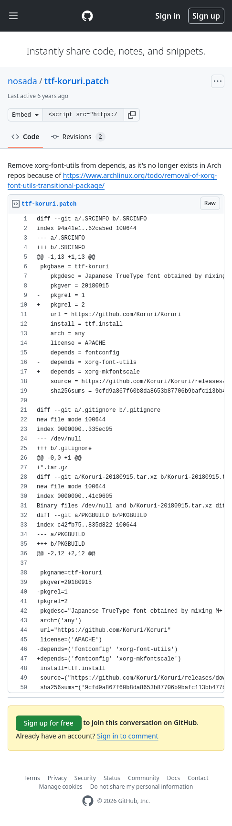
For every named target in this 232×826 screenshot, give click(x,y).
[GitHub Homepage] (88, 801)
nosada (22, 81)
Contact (198, 778)
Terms (31, 778)
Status (112, 778)
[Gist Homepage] (87, 16)
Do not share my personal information (141, 786)
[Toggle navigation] (13, 16)
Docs (173, 778)
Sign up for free (49, 722)
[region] (116, 453)
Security (85, 778)
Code (25, 136)
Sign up (206, 16)
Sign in (168, 16)
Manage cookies (61, 786)
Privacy (57, 778)
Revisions (78, 137)
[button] (132, 114)
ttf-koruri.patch (76, 81)
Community (143, 778)
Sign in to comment (127, 735)
